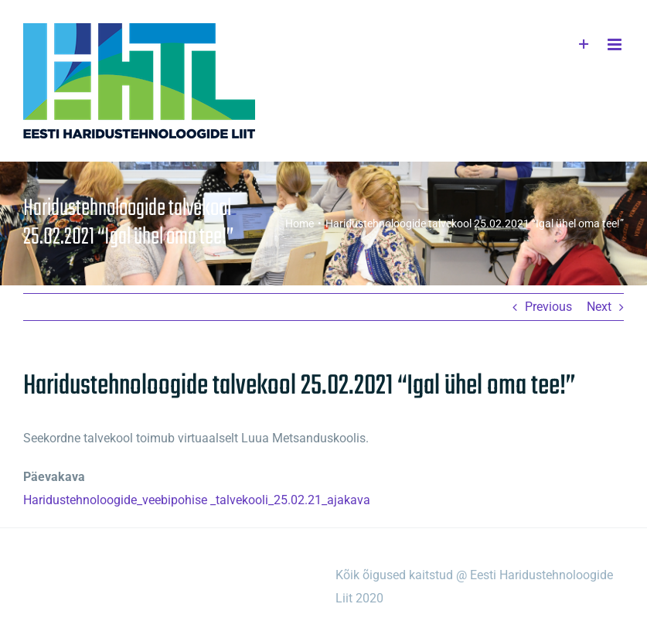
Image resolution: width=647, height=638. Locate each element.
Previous (548, 306)
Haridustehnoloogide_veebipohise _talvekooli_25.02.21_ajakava (196, 500)
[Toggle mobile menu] (616, 44)
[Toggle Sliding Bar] (584, 44)
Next (599, 306)
